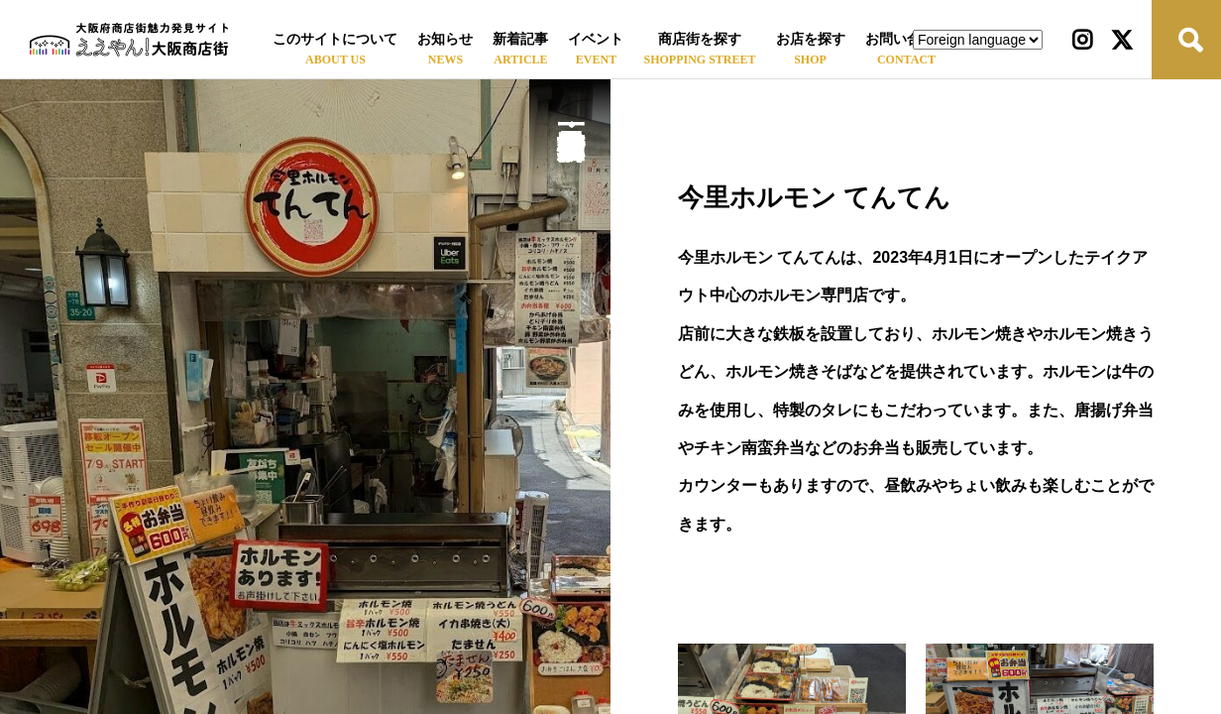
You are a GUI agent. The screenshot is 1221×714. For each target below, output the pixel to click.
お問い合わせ (906, 39)
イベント (595, 39)
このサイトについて (335, 39)
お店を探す (810, 39)
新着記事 (520, 39)
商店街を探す (699, 39)
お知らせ (445, 39)
